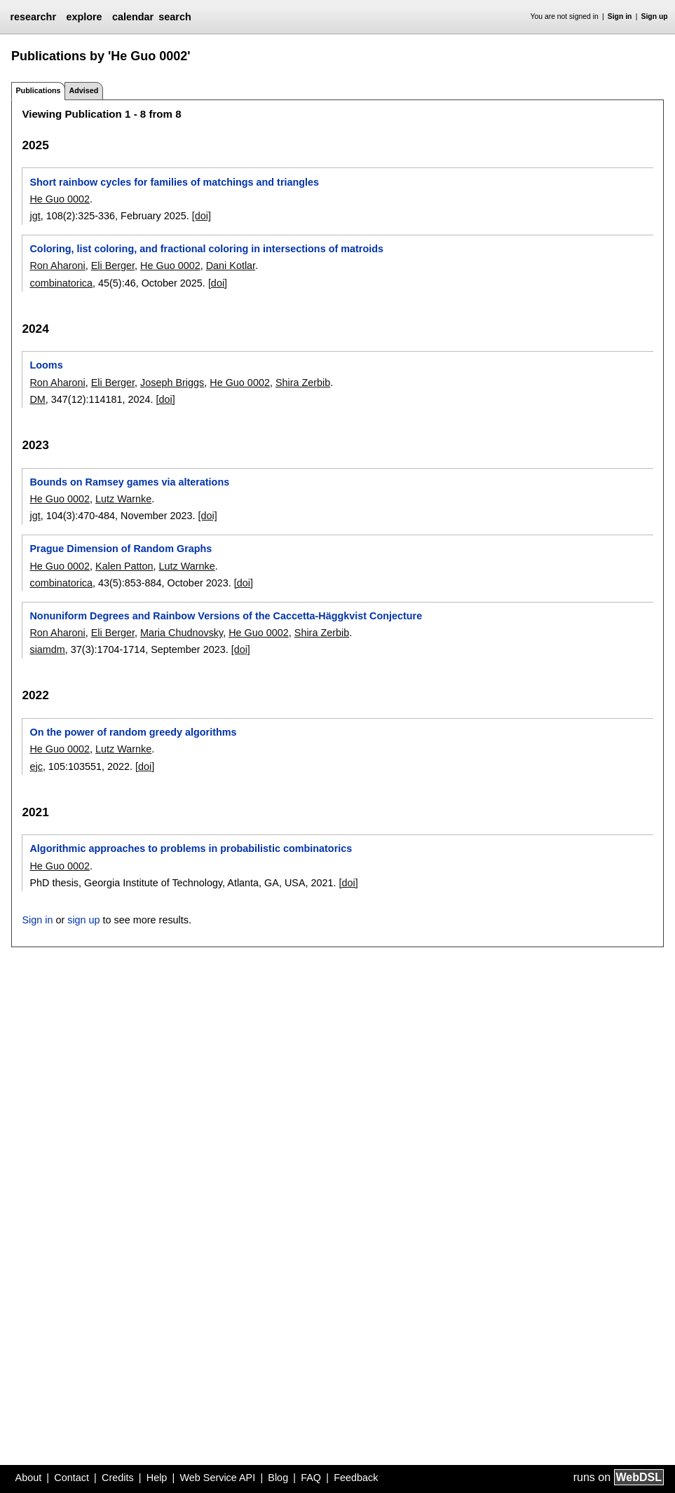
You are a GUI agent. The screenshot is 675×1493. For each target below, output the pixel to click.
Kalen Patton (124, 566)
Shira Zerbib (302, 382)
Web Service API (217, 1477)
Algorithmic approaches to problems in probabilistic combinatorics (190, 848)
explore (84, 16)
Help (157, 1477)
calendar (133, 16)
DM (37, 399)
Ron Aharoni (57, 265)
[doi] (201, 215)
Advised (83, 90)
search (174, 16)
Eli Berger (113, 265)
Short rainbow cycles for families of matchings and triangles (174, 182)
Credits (118, 1477)
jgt (34, 215)
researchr (33, 16)
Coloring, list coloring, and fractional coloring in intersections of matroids (206, 248)
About (28, 1477)
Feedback (356, 1477)
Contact (71, 1477)
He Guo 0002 (59, 199)
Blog (278, 1477)
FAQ (311, 1477)
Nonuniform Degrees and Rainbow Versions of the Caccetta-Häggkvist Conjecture (225, 615)
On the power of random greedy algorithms (132, 732)
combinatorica (61, 283)
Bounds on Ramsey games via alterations (129, 482)
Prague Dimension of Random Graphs (120, 548)
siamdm (46, 649)
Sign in (620, 16)
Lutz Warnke (123, 498)
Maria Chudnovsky (181, 632)
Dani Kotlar (230, 265)
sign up (83, 920)
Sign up (654, 16)
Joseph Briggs (172, 382)
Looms (45, 365)
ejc (35, 766)
